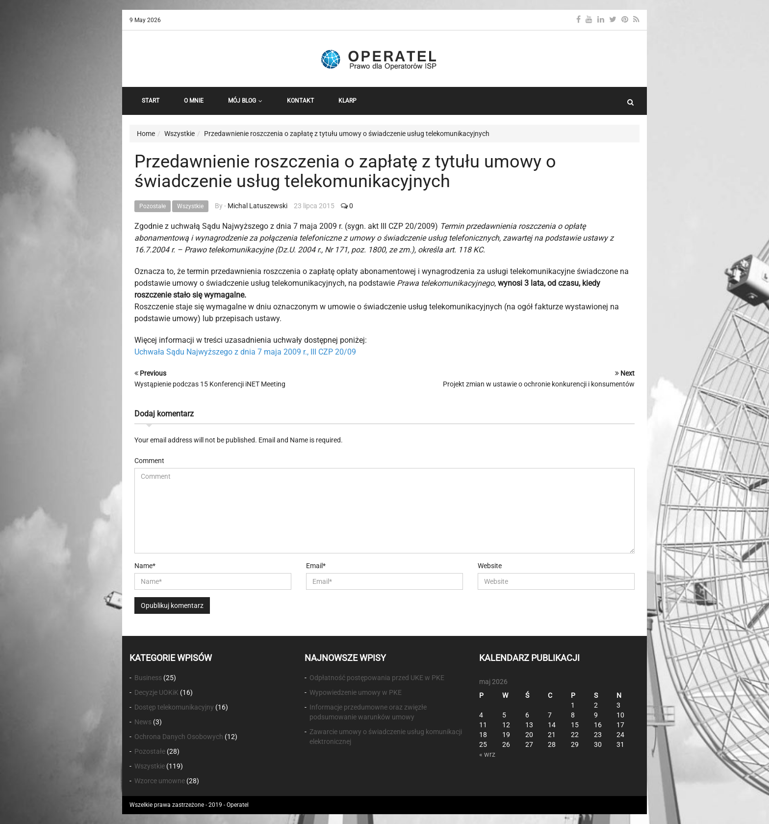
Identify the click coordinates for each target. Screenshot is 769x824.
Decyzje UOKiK (156, 692)
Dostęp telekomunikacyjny (174, 707)
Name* (144, 566)
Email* (316, 566)
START (150, 100)
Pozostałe (152, 206)
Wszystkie (190, 206)
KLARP (347, 100)
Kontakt (300, 100)
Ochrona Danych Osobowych (178, 737)
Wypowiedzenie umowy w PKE (355, 692)
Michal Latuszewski (257, 206)
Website (490, 566)
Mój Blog (245, 100)
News (143, 722)
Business (148, 678)
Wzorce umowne (159, 781)
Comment (149, 461)
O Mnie (194, 100)
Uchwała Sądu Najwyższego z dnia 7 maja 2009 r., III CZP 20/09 (245, 352)
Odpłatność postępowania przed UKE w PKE (376, 678)
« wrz (487, 754)
